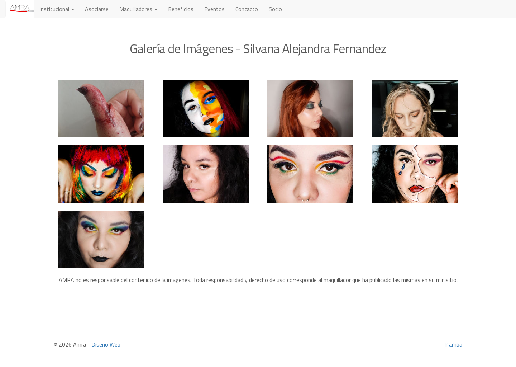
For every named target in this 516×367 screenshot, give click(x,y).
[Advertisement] (258, 295)
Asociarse (97, 9)
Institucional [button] (56, 9)
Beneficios (181, 9)
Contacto (246, 9)
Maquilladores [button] (138, 9)
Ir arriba (453, 344)
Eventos (214, 9)
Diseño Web (105, 344)
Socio (275, 9)
